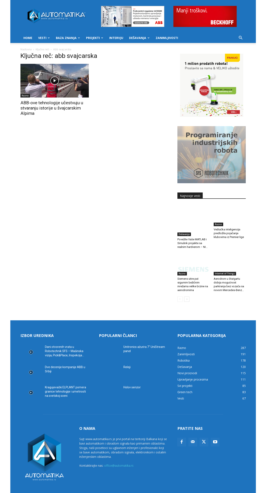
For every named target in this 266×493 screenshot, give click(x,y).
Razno (25, 95)
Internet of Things (225, 263)
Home (27, 38)
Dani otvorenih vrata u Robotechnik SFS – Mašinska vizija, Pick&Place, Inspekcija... (64, 341)
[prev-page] (180, 289)
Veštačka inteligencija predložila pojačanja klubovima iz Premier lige (229, 233)
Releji (127, 357)
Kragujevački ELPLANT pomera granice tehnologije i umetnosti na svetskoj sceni (65, 381)
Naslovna (26, 49)
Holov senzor (132, 377)
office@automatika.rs (119, 456)
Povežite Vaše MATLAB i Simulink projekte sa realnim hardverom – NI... (192, 233)
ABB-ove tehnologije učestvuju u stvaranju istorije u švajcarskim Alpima (51, 108)
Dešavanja (139, 38)
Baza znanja (68, 38)
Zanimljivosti (167, 38)
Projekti (94, 38)
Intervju (116, 38)
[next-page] (186, 289)
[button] (241, 38)
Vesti (44, 38)
